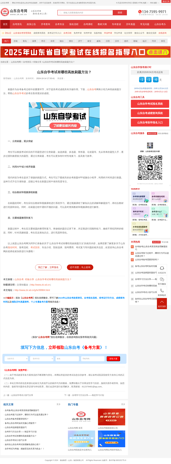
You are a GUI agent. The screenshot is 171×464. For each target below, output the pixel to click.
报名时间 (12, 247)
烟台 (62, 41)
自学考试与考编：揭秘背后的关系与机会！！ (25, 449)
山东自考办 (160, 24)
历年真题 (130, 24)
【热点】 (8, 33)
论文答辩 (128, 33)
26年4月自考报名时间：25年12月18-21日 (151, 88)
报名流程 (73, 24)
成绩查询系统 (39, 33)
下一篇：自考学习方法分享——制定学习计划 (84, 395)
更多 (59, 404)
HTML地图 (142, 3)
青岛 (25, 41)
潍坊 (71, 41)
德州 (126, 41)
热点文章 (156, 242)
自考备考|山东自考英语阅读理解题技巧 (22, 410)
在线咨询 (162, 33)
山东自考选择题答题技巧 (16, 427)
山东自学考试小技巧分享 (16, 440)
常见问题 (144, 24)
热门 (6, 41)
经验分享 (37, 62)
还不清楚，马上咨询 (80, 267)
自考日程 (67, 33)
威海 (99, 41)
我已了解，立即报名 (48, 267)
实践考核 (98, 33)
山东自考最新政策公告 (108, 428)
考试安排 (35, 247)
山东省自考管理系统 (22, 33)
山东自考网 (4, 3)
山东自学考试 (19, 93)
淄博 (34, 41)
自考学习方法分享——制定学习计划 (21, 431)
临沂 (145, 41)
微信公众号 (139, 33)
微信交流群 (151, 33)
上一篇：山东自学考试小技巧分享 (18, 395)
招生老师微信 (163, 133)
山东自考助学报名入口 (150, 122)
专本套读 (116, 24)
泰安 (89, 41)
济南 (16, 41)
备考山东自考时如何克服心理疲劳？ (21, 423)
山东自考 (91, 89)
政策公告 (31, 24)
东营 (52, 41)
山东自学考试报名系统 (150, 103)
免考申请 (78, 33)
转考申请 (88, 33)
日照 (108, 41)
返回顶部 (162, 304)
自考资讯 (17, 24)
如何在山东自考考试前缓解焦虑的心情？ (23, 444)
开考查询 (45, 24)
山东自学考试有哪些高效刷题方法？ (59, 62)
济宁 (80, 41)
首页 (5, 24)
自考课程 (88, 24)
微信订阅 (166, 1)
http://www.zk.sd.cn (40, 285)
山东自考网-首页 (75, 428)
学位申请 (118, 33)
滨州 (117, 41)
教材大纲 (102, 24)
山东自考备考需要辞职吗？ (17, 419)
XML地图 (153, 3)
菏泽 (154, 41)
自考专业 (59, 24)
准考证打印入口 (54, 33)
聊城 (135, 41)
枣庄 (43, 41)
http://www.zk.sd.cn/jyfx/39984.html (32, 290)
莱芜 (163, 41)
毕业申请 (108, 33)
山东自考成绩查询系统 (150, 113)
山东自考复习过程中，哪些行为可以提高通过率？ (26, 414)
